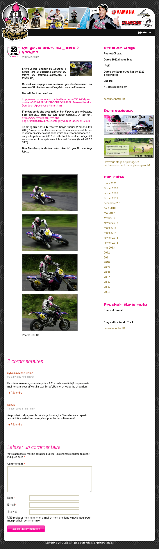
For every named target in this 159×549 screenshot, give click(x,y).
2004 (107, 292)
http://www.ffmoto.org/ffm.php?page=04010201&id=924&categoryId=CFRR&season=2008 (56, 119)
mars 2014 (110, 232)
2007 (107, 277)
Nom (11, 497)
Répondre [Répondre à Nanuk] (16, 424)
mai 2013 (109, 247)
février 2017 (111, 222)
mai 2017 (109, 213)
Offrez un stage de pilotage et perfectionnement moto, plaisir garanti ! (127, 164)
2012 (107, 252)
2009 (107, 267)
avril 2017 (109, 217)
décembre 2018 (113, 203)
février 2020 (111, 188)
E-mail (12, 504)
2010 (107, 262)
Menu (142, 32)
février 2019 (111, 198)
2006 (107, 282)
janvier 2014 (111, 242)
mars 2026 (110, 183)
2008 (107, 272)
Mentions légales (105, 543)
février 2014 (111, 237)
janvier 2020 (111, 193)
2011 (107, 257)
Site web (12, 511)
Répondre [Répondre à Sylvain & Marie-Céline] (16, 392)
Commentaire (16, 463)
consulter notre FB (114, 99)
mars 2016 (110, 227)
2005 (107, 287)
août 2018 (110, 208)
